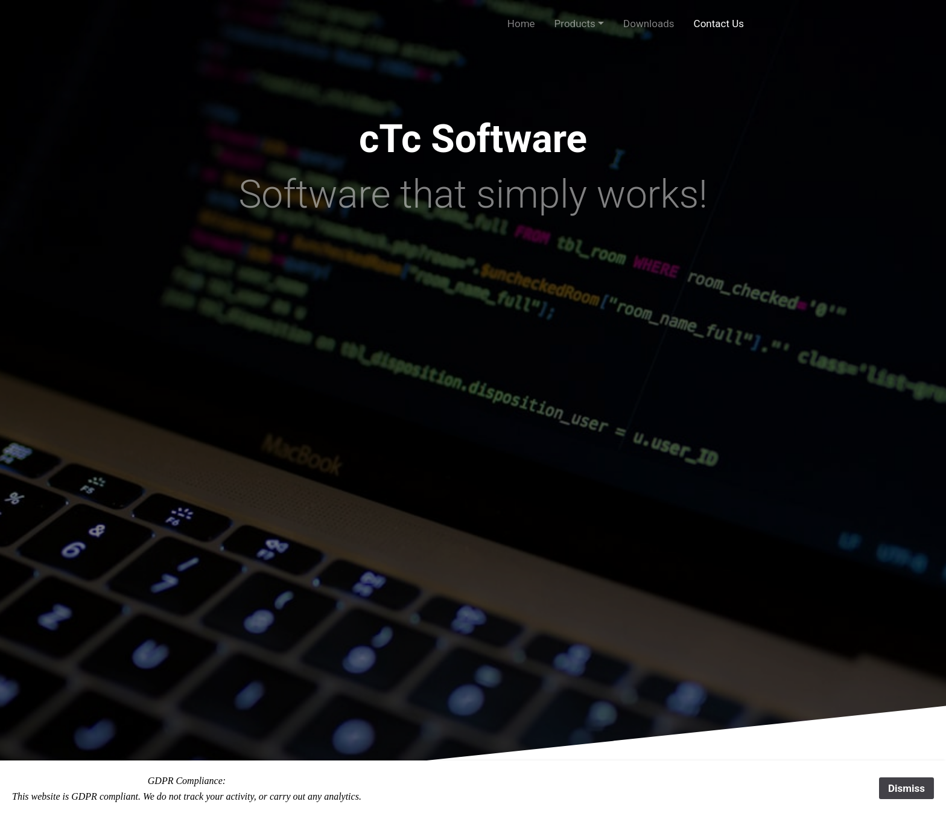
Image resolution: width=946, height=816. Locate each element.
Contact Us (719, 24)
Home (521, 24)
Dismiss (906, 788)
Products (574, 24)
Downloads (648, 24)
